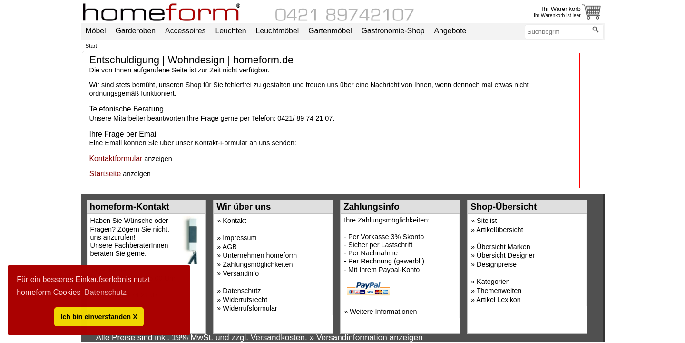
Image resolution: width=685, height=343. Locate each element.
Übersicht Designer (506, 255)
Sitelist (487, 220)
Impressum (239, 238)
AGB (230, 247)
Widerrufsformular (250, 308)
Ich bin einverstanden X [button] (98, 317)
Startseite (105, 174)
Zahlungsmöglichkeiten (258, 264)
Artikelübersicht (499, 229)
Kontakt (234, 220)
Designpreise (497, 264)
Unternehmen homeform (260, 255)
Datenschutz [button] (105, 292)
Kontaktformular (116, 158)
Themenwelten (499, 290)
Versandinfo (241, 273)
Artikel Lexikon (498, 299)
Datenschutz (242, 290)
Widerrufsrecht (245, 299)
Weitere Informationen (383, 311)
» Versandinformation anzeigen (366, 337)
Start (91, 46)
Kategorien (493, 281)
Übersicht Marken (503, 247)
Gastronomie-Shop (393, 31)
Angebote (450, 31)
